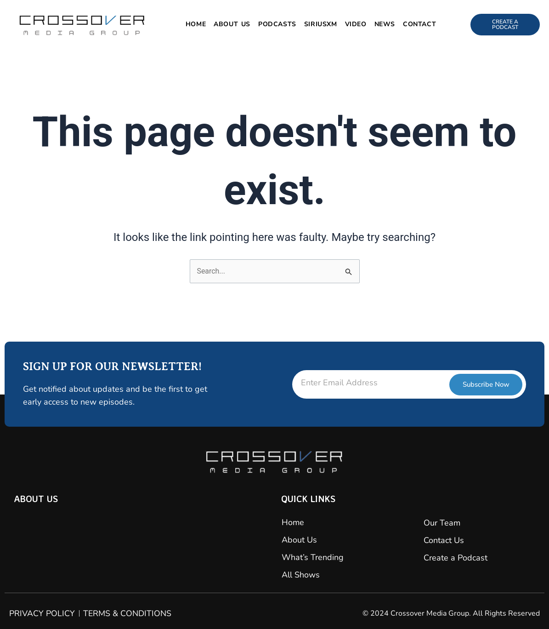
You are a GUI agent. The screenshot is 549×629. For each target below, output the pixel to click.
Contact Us (444, 540)
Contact (419, 24)
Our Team (442, 522)
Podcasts (277, 24)
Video (356, 24)
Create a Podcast (455, 557)
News (384, 24)
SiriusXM (320, 24)
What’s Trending (313, 557)
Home (196, 24)
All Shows (301, 574)
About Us (232, 24)
